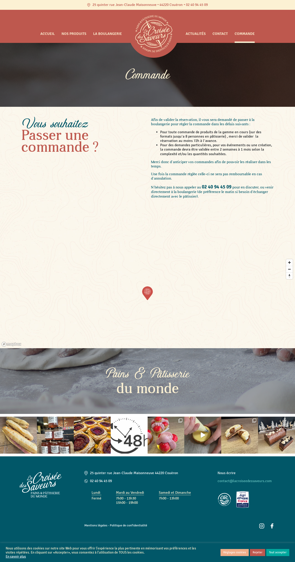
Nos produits (74, 33)
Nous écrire (227, 473)
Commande (245, 33)
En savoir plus (16, 557)
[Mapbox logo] (11, 344)
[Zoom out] (289, 269)
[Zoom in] (289, 262)
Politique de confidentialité (128, 525)
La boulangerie (107, 33)
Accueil (47, 33)
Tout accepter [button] (278, 552)
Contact (220, 33)
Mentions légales (95, 525)
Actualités (196, 33)
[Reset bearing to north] (289, 275)
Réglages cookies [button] (234, 552)
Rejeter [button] (257, 552)
